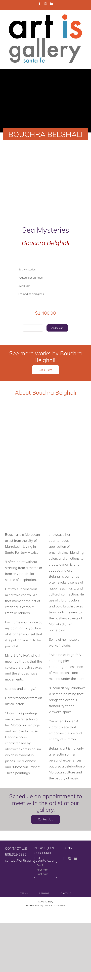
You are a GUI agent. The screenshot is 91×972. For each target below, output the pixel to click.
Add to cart (57, 327)
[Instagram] (69, 858)
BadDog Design (43, 905)
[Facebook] (64, 858)
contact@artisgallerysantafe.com (30, 860)
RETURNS (44, 893)
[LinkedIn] (75, 858)
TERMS (24, 893)
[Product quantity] (33, 328)
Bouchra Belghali (45, 243)
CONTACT (66, 893)
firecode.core (59, 905)
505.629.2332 (15, 854)
